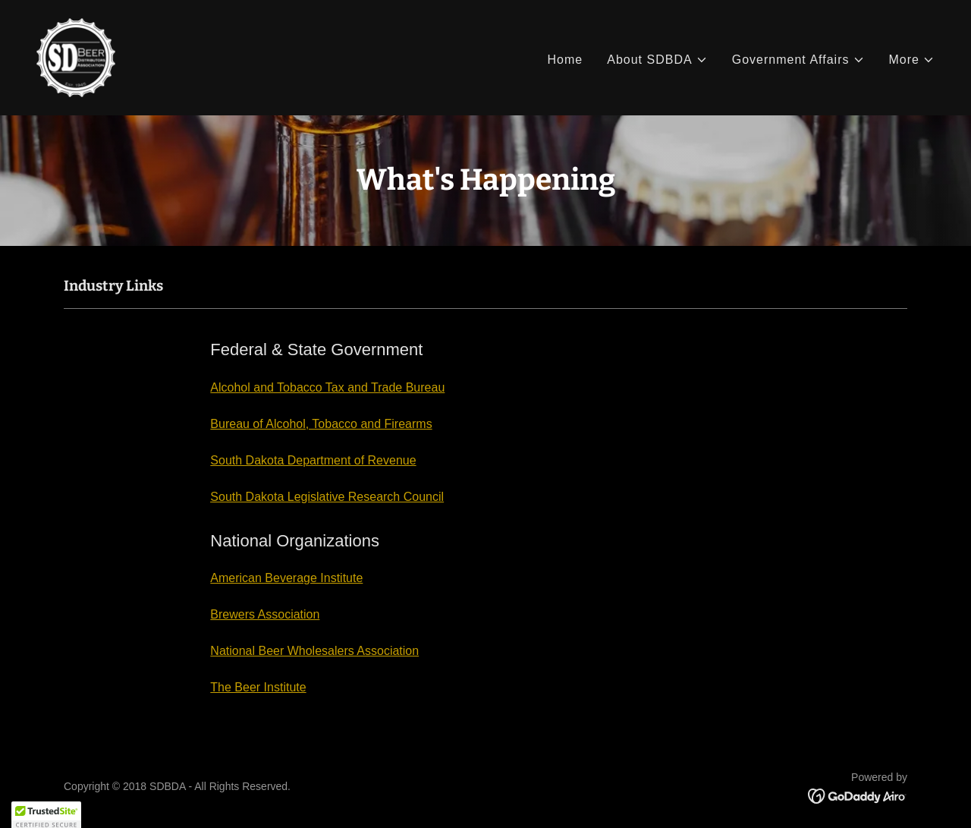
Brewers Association (264, 614)
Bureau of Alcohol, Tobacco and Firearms (321, 423)
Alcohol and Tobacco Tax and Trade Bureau (327, 387)
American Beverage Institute (286, 577)
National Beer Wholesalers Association (314, 650)
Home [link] (565, 59)
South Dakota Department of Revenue (313, 460)
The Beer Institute (258, 687)
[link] (75, 56)
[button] (657, 60)
